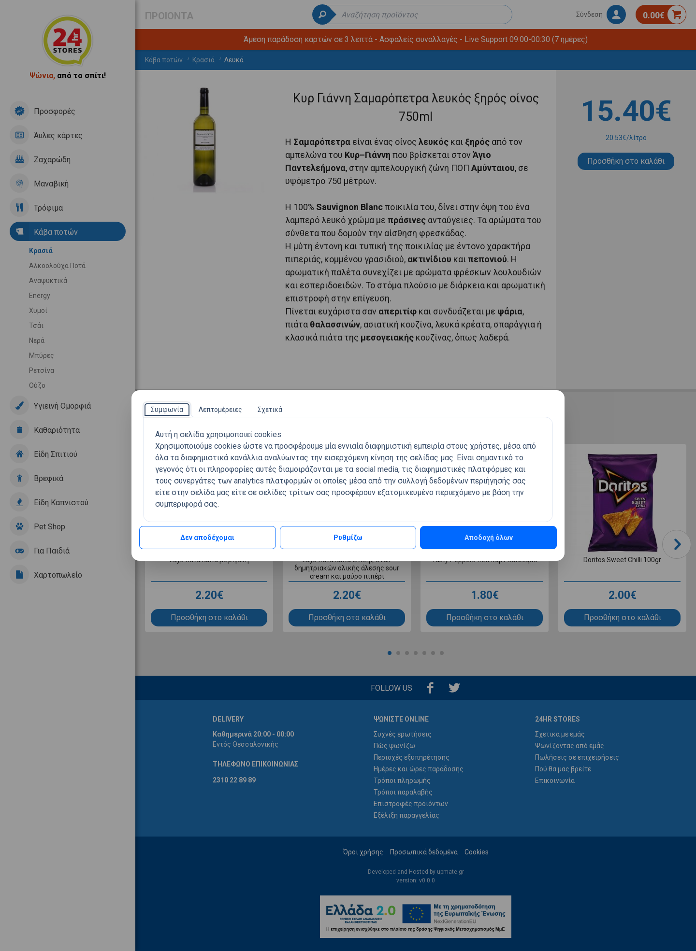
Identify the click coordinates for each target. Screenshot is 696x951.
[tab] (167, 409)
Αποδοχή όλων (488, 537)
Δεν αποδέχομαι (207, 537)
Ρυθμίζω (348, 537)
